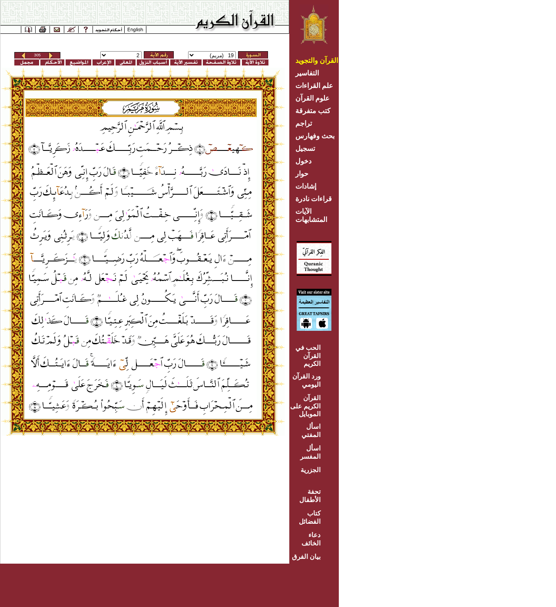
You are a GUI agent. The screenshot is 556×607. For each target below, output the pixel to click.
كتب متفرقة (313, 110)
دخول (303, 161)
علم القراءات (314, 85)
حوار (301, 173)
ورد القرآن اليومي (306, 380)
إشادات (305, 186)
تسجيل (305, 148)
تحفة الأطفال (310, 495)
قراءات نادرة (313, 198)
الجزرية (311, 469)
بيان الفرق (306, 556)
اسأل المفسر (310, 452)
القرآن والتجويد (316, 60)
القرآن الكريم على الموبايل (305, 406)
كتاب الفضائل (310, 517)
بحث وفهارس (316, 136)
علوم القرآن (312, 98)
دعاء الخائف (311, 539)
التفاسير (307, 73)
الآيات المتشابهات (311, 215)
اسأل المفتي (311, 430)
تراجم (303, 123)
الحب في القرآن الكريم (308, 355)
